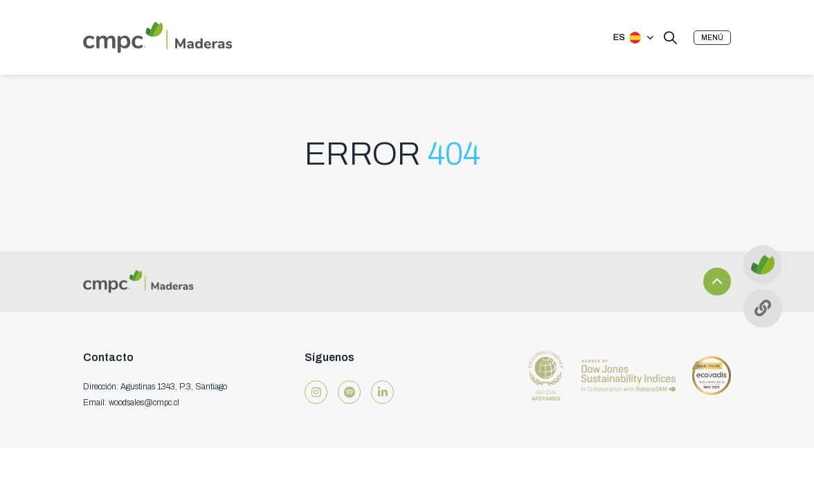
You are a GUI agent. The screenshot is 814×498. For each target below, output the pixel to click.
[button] (712, 37)
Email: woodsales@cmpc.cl (131, 402)
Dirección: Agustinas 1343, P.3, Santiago (155, 386)
